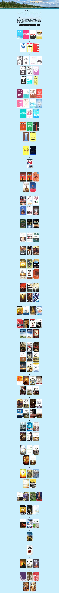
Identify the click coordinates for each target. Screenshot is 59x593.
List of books (21, 24)
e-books (38, 24)
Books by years (27, 24)
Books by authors (33, 24)
